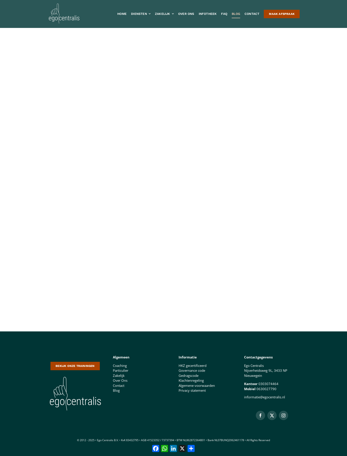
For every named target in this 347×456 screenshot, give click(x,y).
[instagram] (283, 415)
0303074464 (268, 384)
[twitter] (272, 415)
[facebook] (260, 415)
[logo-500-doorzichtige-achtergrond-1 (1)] (75, 376)
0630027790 (266, 389)
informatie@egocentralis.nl (264, 397)
